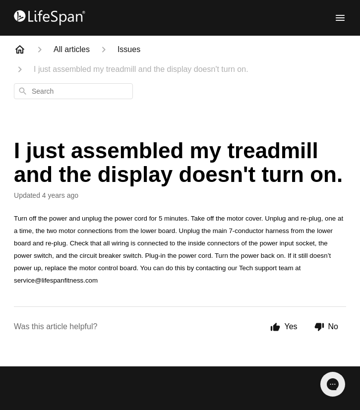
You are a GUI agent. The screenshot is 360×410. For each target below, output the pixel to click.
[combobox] (73, 91)
